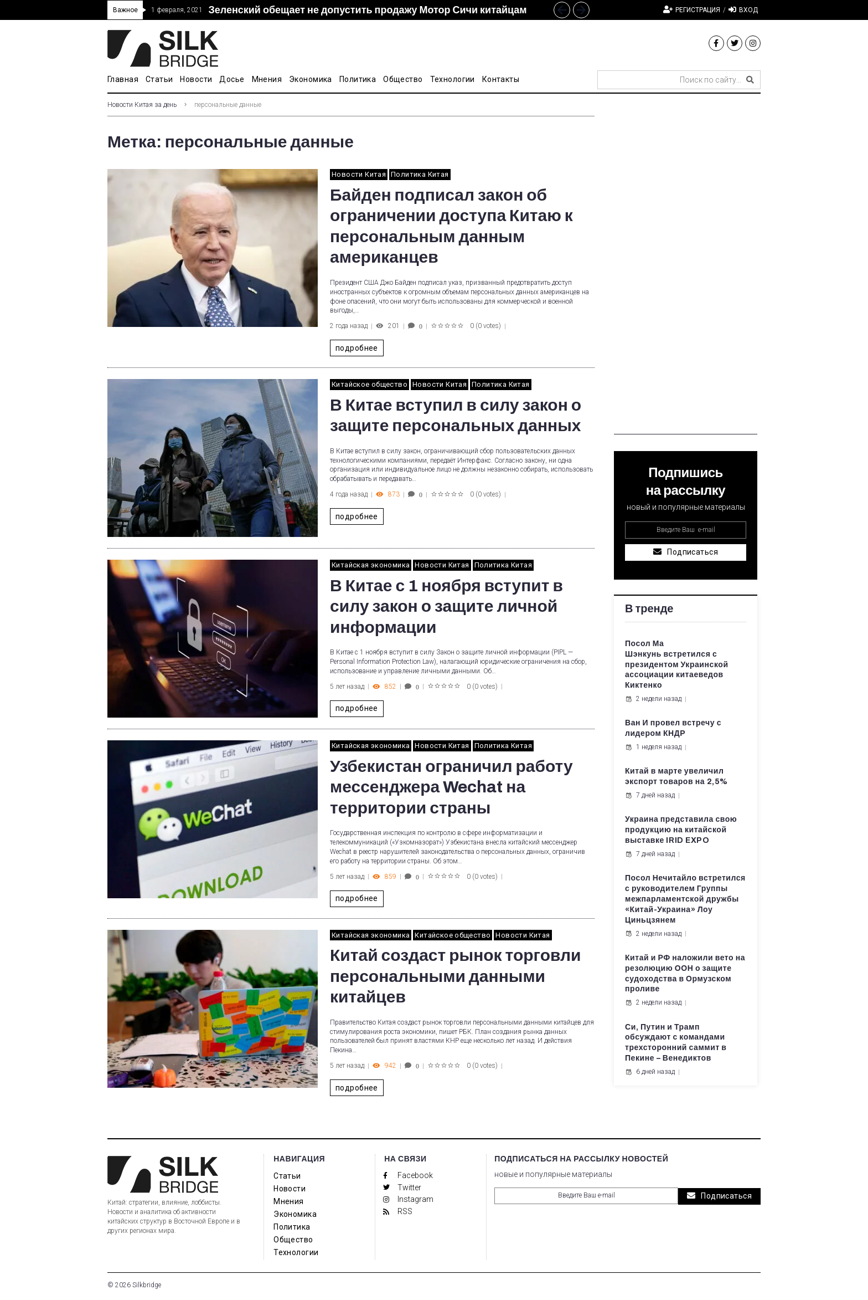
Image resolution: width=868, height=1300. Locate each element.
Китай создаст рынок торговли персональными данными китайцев (455, 976)
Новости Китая (359, 174)
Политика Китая (419, 174)
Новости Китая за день (142, 105)
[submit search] (750, 80)
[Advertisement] (685, 268)
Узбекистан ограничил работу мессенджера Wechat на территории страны (451, 787)
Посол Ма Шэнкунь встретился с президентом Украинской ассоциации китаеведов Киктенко (676, 664)
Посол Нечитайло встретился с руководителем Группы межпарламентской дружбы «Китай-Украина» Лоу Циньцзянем (685, 899)
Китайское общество (369, 384)
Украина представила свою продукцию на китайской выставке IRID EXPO (681, 830)
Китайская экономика (371, 565)
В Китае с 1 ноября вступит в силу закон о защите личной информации (446, 606)
